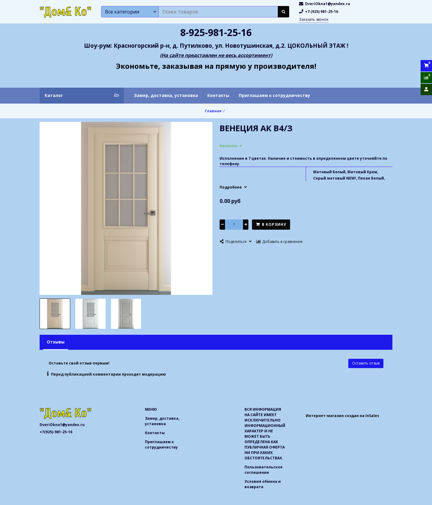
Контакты (218, 95)
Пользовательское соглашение (263, 469)
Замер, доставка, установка (166, 95)
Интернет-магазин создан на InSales (342, 415)
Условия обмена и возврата (262, 484)
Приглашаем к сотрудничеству (274, 95)
